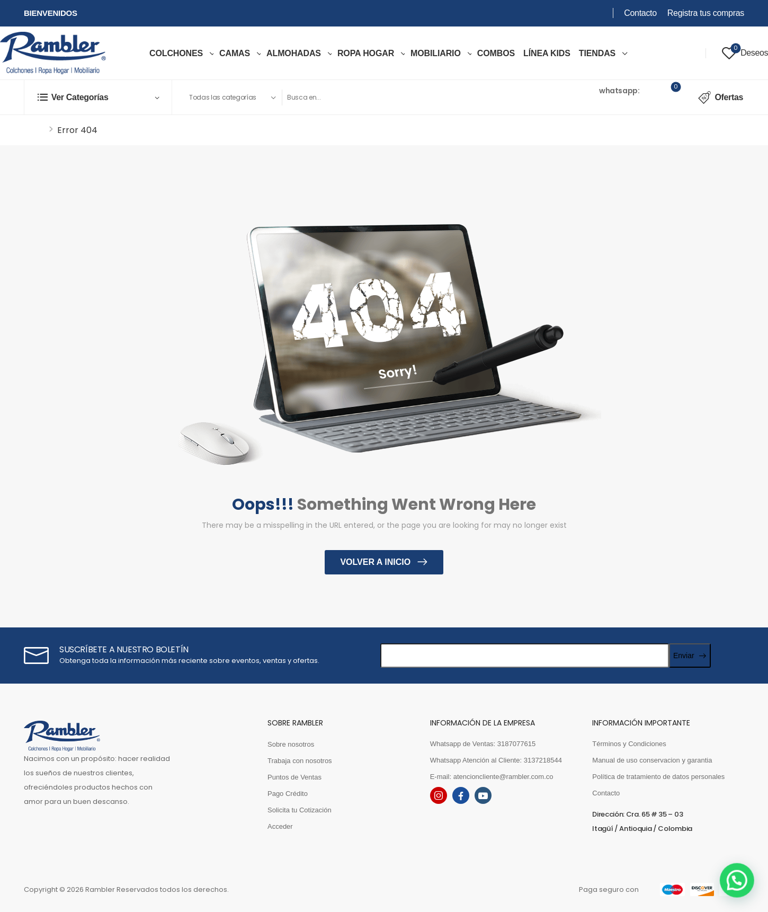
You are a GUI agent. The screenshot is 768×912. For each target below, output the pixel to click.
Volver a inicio (376, 561)
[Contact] (564, 98)
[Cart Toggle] (669, 97)
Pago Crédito (287, 794)
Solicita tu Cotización (299, 810)
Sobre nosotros (290, 744)
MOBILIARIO (435, 53)
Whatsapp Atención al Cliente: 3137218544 (496, 760)
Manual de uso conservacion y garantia (652, 760)
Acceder (280, 826)
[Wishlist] (745, 53)
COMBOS (496, 53)
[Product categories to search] (232, 97)
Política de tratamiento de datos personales (658, 777)
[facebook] (460, 795)
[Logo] (53, 53)
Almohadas (293, 53)
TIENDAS (597, 53)
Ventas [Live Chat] (584, 90)
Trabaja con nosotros (299, 761)
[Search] (398, 97)
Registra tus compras (705, 12)
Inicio (34, 130)
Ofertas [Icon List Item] (720, 97)
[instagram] (438, 795)
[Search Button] (525, 97)
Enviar (683, 655)
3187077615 (594, 104)
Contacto (640, 12)
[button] (741, 893)
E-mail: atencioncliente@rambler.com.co (491, 777)
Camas (234, 53)
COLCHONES (176, 53)
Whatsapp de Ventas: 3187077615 (483, 744)
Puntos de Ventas (294, 777)
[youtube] (483, 795)
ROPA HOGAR (365, 53)
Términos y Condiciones (629, 744)
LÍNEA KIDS (546, 53)
